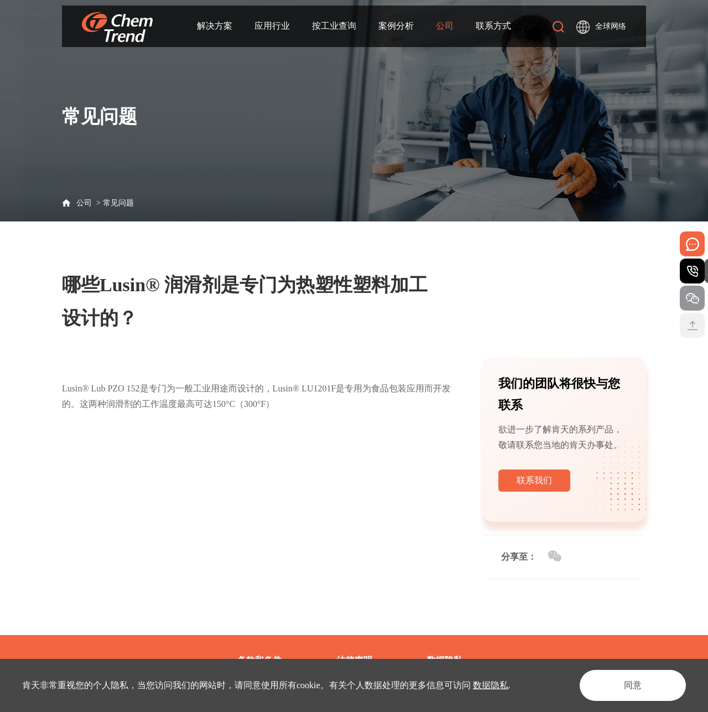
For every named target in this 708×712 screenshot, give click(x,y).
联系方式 (493, 25)
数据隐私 (490, 685)
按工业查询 (334, 25)
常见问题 (118, 203)
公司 (445, 25)
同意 (633, 685)
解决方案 (214, 25)
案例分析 (396, 25)
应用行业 (272, 25)
